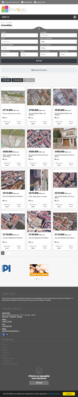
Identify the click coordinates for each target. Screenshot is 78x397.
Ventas (5, 347)
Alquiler (5, 350)
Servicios (6, 353)
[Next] (9, 253)
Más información (54, 394)
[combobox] (19, 35)
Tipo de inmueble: (46, 38)
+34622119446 (40, 2)
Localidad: (43, 32)
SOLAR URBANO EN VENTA (13, 196)
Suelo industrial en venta (11, 113)
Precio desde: (45, 51)
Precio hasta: (64, 51)
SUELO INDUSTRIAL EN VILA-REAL (11, 155)
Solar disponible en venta (38, 196)
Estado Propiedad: (7, 45)
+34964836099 (28, 2)
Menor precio (17, 80)
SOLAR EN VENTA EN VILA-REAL (39, 155)
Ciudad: (3, 32)
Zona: (3, 38)
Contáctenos (7, 361)
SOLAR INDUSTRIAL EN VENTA (37, 114)
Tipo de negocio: (46, 45)
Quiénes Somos (8, 358)
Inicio (2, 22)
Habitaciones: (5, 51)
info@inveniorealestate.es (10, 331)
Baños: (23, 51)
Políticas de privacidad (10, 364)
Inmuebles (9, 22)
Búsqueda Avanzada (39, 70)
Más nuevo (6, 80)
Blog (4, 355)
